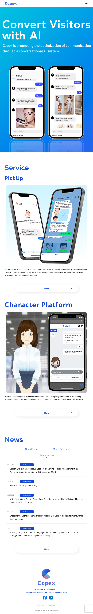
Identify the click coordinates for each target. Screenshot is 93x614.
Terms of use (51, 605)
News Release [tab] (32, 449)
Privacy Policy (41, 605)
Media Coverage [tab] (61, 449)
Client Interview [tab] (46, 455)
